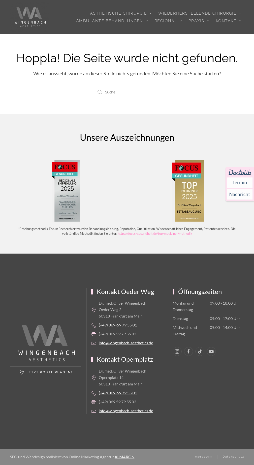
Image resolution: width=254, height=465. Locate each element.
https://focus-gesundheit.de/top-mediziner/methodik (155, 233)
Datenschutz (233, 456)
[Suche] (127, 92)
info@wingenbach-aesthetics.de (126, 342)
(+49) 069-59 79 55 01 (118, 324)
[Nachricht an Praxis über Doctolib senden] (240, 194)
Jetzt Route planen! (45, 372)
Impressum (203, 456)
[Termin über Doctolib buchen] (240, 182)
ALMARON (124, 456)
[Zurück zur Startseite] (29, 17)
